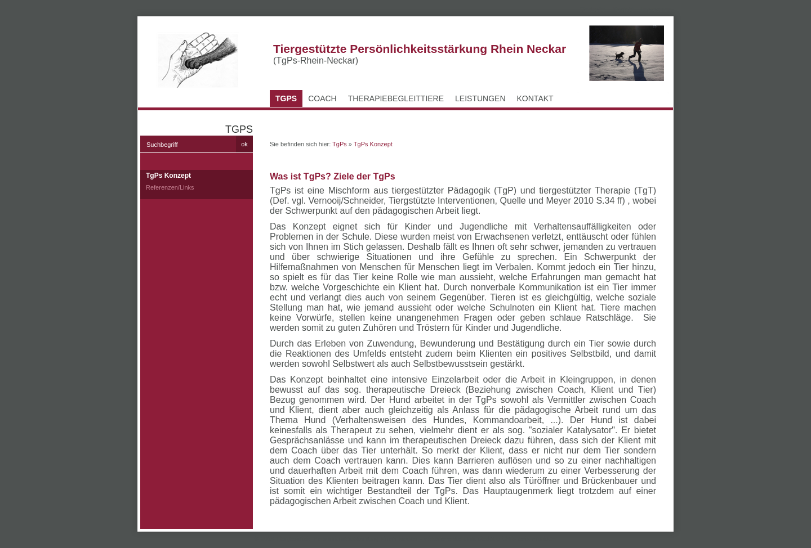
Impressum (656, 9)
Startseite (592, 9)
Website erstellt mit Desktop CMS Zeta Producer (490, 538)
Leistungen (480, 98)
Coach (322, 98)
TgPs (286, 98)
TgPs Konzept (168, 175)
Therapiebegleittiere (396, 98)
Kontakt (622, 9)
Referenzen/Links (170, 187)
